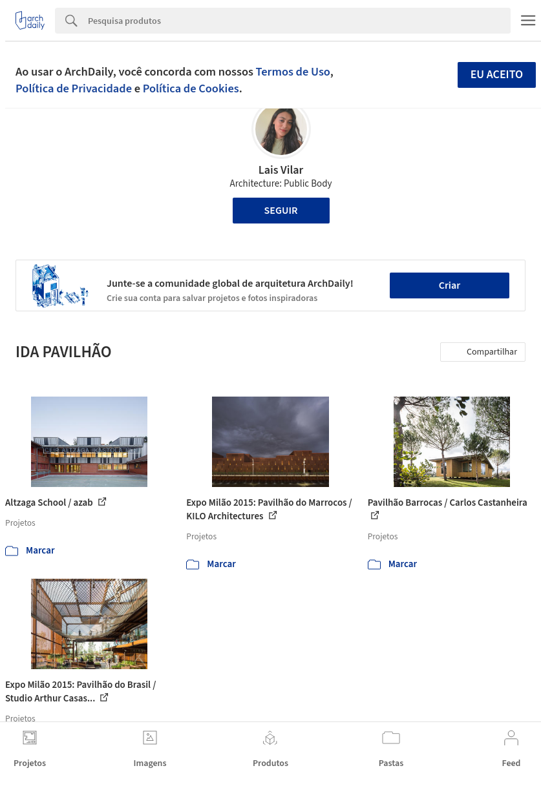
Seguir (281, 210)
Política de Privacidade (74, 88)
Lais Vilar (281, 170)
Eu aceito (497, 75)
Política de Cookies (191, 88)
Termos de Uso (293, 71)
